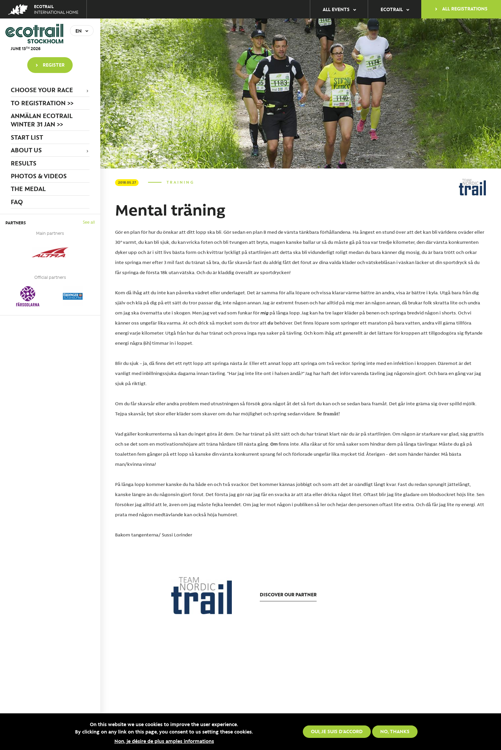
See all (89, 222)
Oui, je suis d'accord (337, 731)
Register (54, 64)
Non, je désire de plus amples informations (164, 741)
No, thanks (394, 731)
